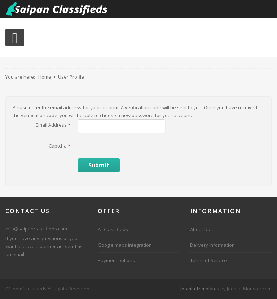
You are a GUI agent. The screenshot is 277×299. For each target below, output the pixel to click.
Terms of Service (208, 260)
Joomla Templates (199, 288)
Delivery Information (212, 245)
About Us (200, 229)
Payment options (116, 260)
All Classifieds (113, 229)
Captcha (59, 145)
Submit (98, 165)
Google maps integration (125, 245)
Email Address (53, 125)
